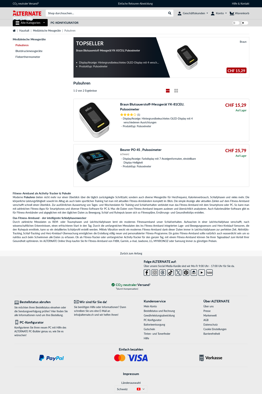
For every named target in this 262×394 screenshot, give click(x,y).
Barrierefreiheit (211, 333)
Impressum (131, 374)
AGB (206, 320)
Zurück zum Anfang (131, 253)
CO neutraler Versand (26, 3)
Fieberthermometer (27, 56)
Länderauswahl (131, 382)
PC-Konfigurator (64, 22)
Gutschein (149, 329)
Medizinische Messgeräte (47, 30)
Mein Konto (150, 306)
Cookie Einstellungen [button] (215, 329)
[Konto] (219, 13)
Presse (207, 310)
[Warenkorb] (239, 13)
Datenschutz (210, 324)
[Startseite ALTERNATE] (27, 13)
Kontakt (245, 3)
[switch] (236, 23)
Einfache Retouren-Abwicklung (135, 3)
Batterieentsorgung (154, 324)
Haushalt (24, 30)
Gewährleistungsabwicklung (159, 315)
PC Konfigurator (153, 320)
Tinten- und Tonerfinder (157, 333)
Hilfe (234, 3)
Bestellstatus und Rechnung (159, 310)
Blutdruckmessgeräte (28, 51)
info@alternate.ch (84, 314)
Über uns (208, 306)
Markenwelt (210, 315)
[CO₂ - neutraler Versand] (131, 285)
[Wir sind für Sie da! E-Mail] (101, 301)
